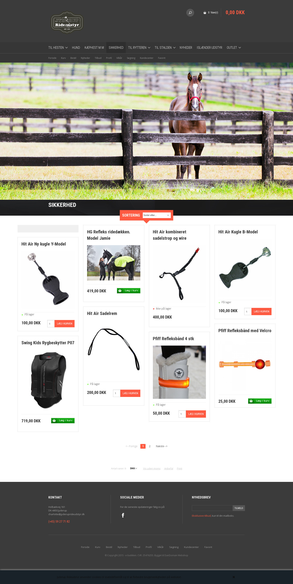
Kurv (63, 58)
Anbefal (168, 468)
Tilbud (98, 58)
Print (179, 468)
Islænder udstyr (209, 47)
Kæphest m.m (94, 47)
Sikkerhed (116, 47)
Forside (52, 58)
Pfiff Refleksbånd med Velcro (244, 330)
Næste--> (161, 446)
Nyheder (186, 47)
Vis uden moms (152, 468)
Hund (76, 47)
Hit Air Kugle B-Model (238, 231)
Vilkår (119, 58)
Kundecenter (146, 58)
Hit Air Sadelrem (102, 313)
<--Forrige (132, 446)
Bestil (73, 58)
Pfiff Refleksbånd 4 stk (173, 338)
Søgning (131, 58)
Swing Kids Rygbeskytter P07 (47, 342)
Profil (109, 58)
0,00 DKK (235, 12)
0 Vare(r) (213, 12)
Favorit (161, 58)
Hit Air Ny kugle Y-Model (43, 244)
